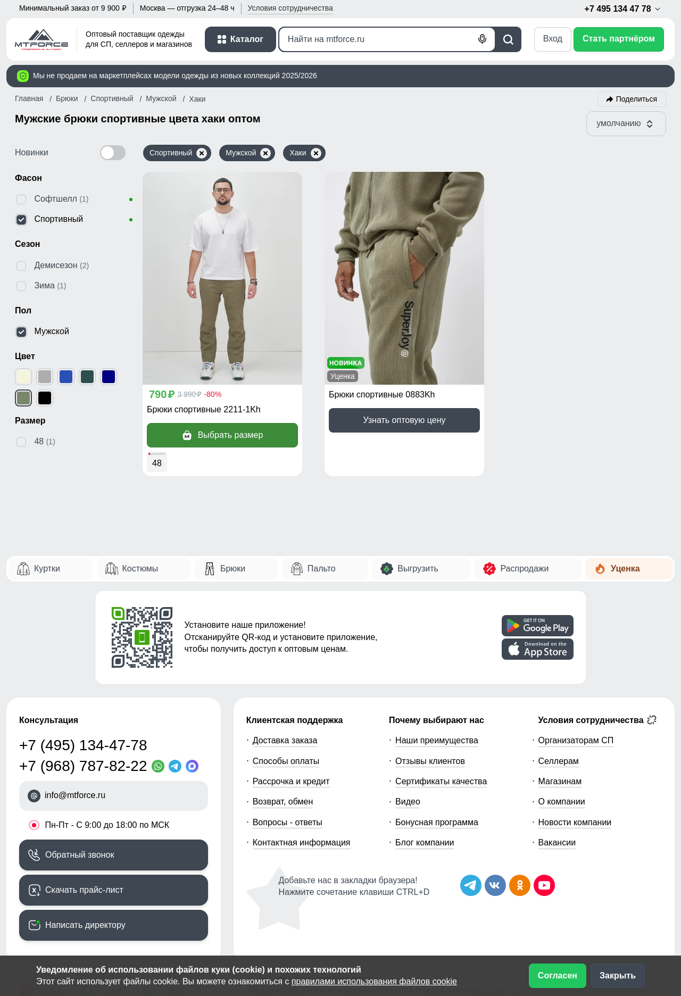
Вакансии (557, 842)
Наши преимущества (436, 740)
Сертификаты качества (441, 781)
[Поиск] (387, 39)
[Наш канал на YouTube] (544, 885)
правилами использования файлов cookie (374, 981)
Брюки (232, 568)
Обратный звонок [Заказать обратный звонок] (79, 854)
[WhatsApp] (160, 766)
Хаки (305, 153)
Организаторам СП (576, 740)
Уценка (625, 568)
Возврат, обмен (283, 801)
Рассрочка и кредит (291, 781)
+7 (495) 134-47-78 (83, 745)
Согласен (557, 975)
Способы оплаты (286, 761)
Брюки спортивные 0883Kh (382, 394)
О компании (561, 801)
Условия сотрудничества (597, 720)
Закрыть (618, 975)
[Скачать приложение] (538, 625)
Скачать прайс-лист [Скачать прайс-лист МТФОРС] (84, 889)
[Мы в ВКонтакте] (495, 885)
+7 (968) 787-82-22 (83, 766)
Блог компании (424, 842)
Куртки (47, 568)
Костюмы (140, 568)
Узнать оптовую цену (404, 420)
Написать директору (85, 924)
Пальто (322, 568)
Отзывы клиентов (430, 761)
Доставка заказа (285, 740)
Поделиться (636, 99)
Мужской (248, 153)
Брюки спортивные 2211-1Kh (204, 409)
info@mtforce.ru (75, 795)
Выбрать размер (222, 435)
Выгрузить (417, 568)
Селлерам (558, 761)
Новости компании (575, 822)
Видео (407, 801)
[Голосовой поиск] (482, 39)
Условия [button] (290, 8)
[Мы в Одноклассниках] (519, 885)
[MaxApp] (194, 766)
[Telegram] (177, 766)
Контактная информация (302, 842)
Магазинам (560, 781)
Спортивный (178, 153)
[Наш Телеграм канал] (470, 885)
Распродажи (524, 568)
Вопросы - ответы (287, 822)
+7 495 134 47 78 (623, 9)
